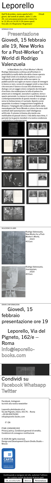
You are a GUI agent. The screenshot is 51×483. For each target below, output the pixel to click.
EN (9, 422)
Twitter (9, 390)
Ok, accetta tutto (13, 480)
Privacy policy (8, 430)
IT (6, 422)
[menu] (46, 5)
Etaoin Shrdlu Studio (33, 441)
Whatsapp (35, 384)
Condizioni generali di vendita (28, 430)
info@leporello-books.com (18, 352)
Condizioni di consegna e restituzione (18, 433)
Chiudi (41, 14)
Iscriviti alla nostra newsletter (14, 403)
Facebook (12, 384)
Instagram (15, 401)
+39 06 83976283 (10, 414)
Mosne (5, 443)
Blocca (28, 480)
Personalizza (40, 480)
